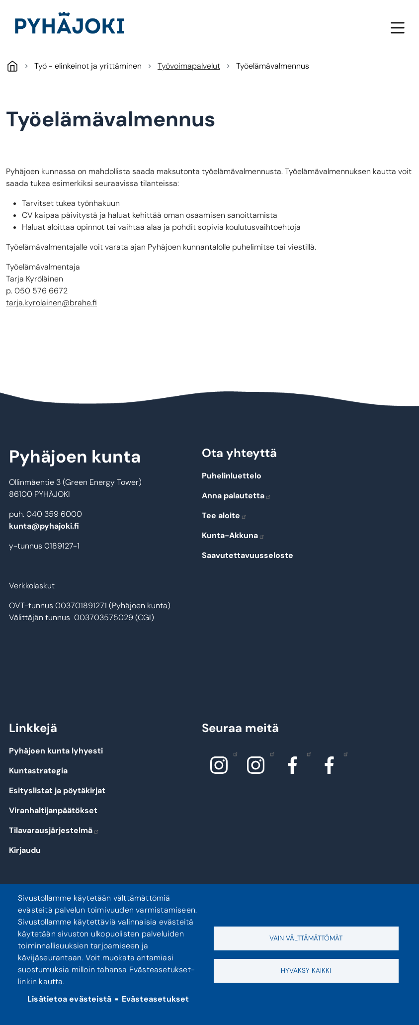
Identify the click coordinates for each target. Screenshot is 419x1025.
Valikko (397, 27)
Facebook (306, 753)
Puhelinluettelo (231, 475)
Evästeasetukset (155, 999)
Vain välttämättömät (305, 938)
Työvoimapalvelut (189, 66)
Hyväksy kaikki (306, 970)
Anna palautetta (236, 495)
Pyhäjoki (12, 66)
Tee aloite (224, 515)
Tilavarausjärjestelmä (54, 830)
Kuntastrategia (38, 770)
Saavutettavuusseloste (247, 555)
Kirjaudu (25, 850)
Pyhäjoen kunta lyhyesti (56, 750)
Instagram (233, 753)
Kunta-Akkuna (233, 535)
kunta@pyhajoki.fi (44, 526)
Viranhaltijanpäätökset (53, 810)
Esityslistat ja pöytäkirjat (57, 790)
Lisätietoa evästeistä (69, 999)
